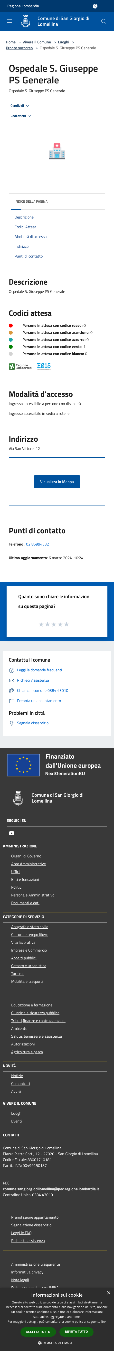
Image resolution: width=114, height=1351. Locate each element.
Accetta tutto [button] (38, 1332)
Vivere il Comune (37, 42)
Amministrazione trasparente (35, 1264)
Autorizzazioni (23, 1044)
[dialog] (57, 1319)
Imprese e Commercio (29, 950)
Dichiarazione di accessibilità (34, 1288)
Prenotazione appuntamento (34, 1217)
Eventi (16, 1121)
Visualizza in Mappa (57, 482)
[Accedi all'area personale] (95, 6)
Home (11, 42)
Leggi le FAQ (21, 1233)
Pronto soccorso (19, 48)
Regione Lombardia (23, 6)
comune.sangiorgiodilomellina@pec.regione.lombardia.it (51, 1189)
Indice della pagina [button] (31, 201)
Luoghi (63, 42)
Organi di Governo (26, 856)
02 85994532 (37, 544)
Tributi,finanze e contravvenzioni (38, 1020)
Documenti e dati (25, 903)
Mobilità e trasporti (27, 981)
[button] (57, 1342)
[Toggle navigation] (10, 21)
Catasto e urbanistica (28, 966)
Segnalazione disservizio (31, 1225)
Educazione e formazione (31, 1005)
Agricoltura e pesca (27, 1052)
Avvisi (16, 1091)
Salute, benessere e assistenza (36, 1036)
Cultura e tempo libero (29, 934)
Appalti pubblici (24, 958)
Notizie (17, 1076)
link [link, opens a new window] (103, 1322)
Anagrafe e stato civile (29, 927)
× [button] (108, 1293)
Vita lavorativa (23, 942)
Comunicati (20, 1083)
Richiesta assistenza (28, 1240)
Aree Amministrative (28, 864)
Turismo (17, 973)
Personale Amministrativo (32, 895)
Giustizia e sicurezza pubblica (35, 1013)
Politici (16, 887)
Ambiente (19, 1028)
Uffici (15, 871)
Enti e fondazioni (25, 879)
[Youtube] (12, 833)
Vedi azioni (21, 116)
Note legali (20, 1280)
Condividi (20, 106)
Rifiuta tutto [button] (76, 1332)
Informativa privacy (27, 1272)
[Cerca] (104, 21)
